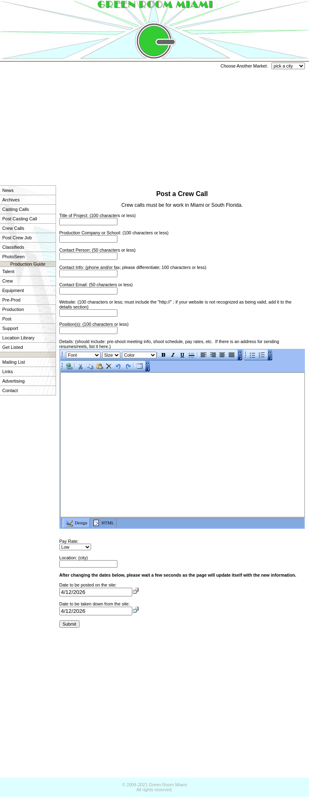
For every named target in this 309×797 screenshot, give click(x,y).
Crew (7, 280)
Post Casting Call (19, 218)
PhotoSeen (13, 256)
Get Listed (12, 347)
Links (7, 371)
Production (13, 309)
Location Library (18, 337)
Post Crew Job (17, 237)
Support (10, 328)
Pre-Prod (11, 299)
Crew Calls (13, 228)
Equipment (13, 290)
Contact (10, 390)
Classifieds (13, 247)
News (8, 190)
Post (7, 318)
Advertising (13, 381)
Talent (8, 271)
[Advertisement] (103, 119)
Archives (11, 199)
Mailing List (13, 362)
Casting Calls (15, 209)
